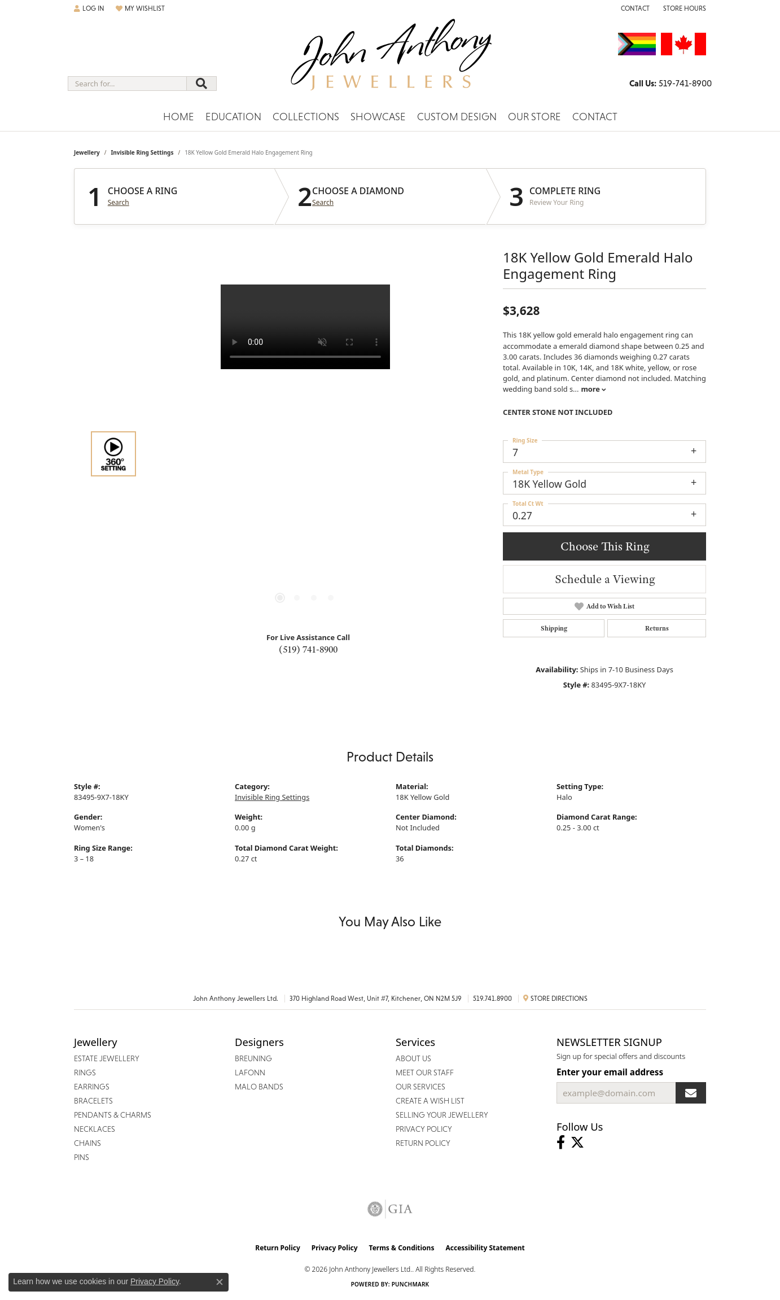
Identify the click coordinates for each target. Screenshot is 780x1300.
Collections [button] (306, 116)
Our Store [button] (534, 116)
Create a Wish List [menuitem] (430, 1100)
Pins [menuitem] (81, 1157)
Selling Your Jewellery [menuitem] (442, 1114)
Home (178, 116)
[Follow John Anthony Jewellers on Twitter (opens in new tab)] (577, 1142)
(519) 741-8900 (308, 649)
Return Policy (277, 1248)
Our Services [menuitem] (420, 1086)
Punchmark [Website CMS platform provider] (411, 1284)
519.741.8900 (492, 999)
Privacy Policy (335, 1248)
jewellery (87, 152)
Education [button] (233, 116)
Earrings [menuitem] (91, 1086)
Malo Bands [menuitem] (259, 1086)
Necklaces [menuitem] (94, 1128)
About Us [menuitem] (413, 1058)
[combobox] (127, 83)
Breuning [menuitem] (253, 1058)
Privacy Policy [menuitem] (424, 1128)
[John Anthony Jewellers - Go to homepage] (390, 61)
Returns (657, 628)
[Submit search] (201, 83)
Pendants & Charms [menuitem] (112, 1114)
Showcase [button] (378, 116)
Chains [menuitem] (87, 1143)
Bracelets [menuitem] (93, 1100)
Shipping (554, 628)
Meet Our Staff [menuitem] (425, 1072)
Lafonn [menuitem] (250, 1072)
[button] (89, 8)
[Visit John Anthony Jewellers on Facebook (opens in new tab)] (560, 1142)
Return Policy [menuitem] (423, 1143)
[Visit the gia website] (390, 1209)
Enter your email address (609, 1072)
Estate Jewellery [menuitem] (106, 1058)
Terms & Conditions (402, 1248)
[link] (634, 8)
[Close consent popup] (219, 1282)
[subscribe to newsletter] (691, 1093)
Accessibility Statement (484, 1248)
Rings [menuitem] (85, 1072)
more (593, 389)
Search (118, 203)
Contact (594, 116)
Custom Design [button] (457, 116)
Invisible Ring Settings (142, 152)
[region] (305, 453)
